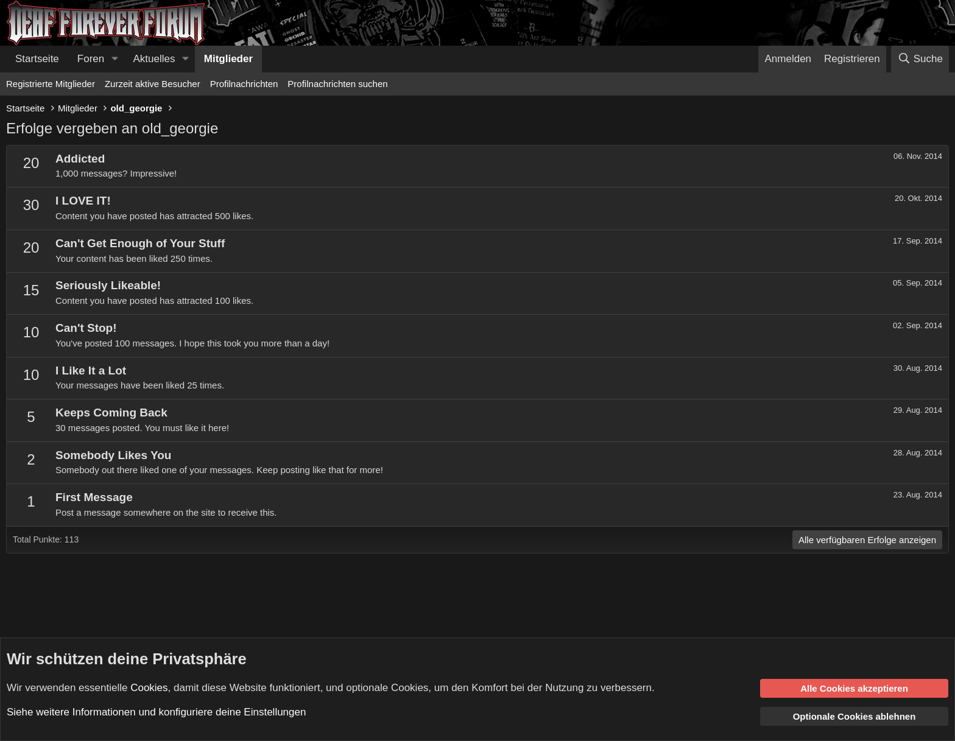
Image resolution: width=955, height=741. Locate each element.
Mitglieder (228, 59)
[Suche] (920, 59)
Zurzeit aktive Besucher (152, 84)
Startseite (37, 59)
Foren (90, 59)
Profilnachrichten (244, 84)
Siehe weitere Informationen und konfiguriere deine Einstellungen (156, 712)
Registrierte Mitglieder (50, 84)
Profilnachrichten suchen (337, 84)
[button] (114, 59)
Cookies (148, 687)
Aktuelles (154, 59)
